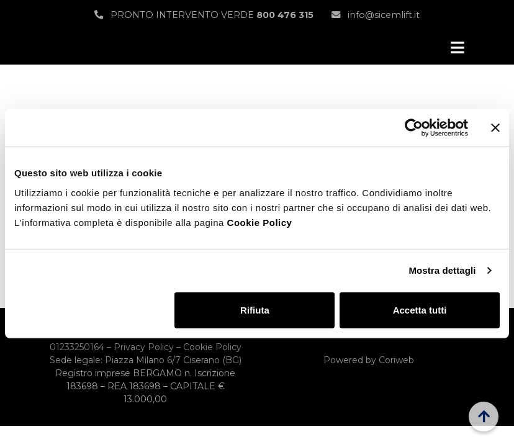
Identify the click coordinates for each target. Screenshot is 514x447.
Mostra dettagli (442, 270)
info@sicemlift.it (375, 14)
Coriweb (396, 360)
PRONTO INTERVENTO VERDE (203, 14)
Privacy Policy (144, 347)
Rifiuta (254, 309)
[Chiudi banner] (495, 128)
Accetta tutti (420, 309)
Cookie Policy (259, 222)
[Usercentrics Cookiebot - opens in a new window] (413, 128)
